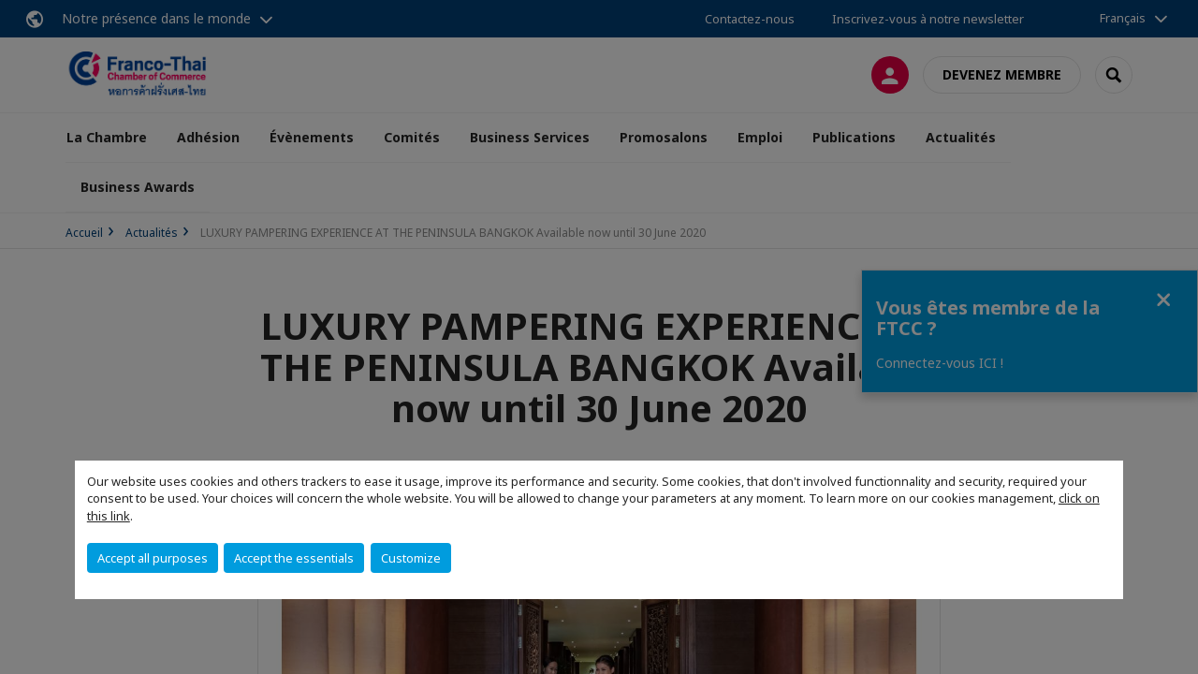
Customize (411, 557)
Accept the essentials (294, 557)
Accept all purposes (152, 557)
